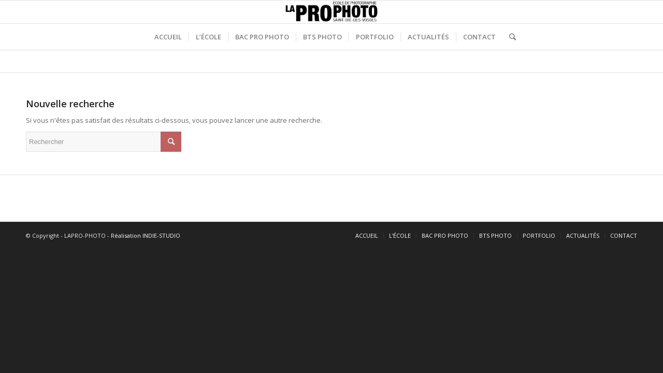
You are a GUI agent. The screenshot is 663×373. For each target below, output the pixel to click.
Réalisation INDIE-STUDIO (145, 235)
